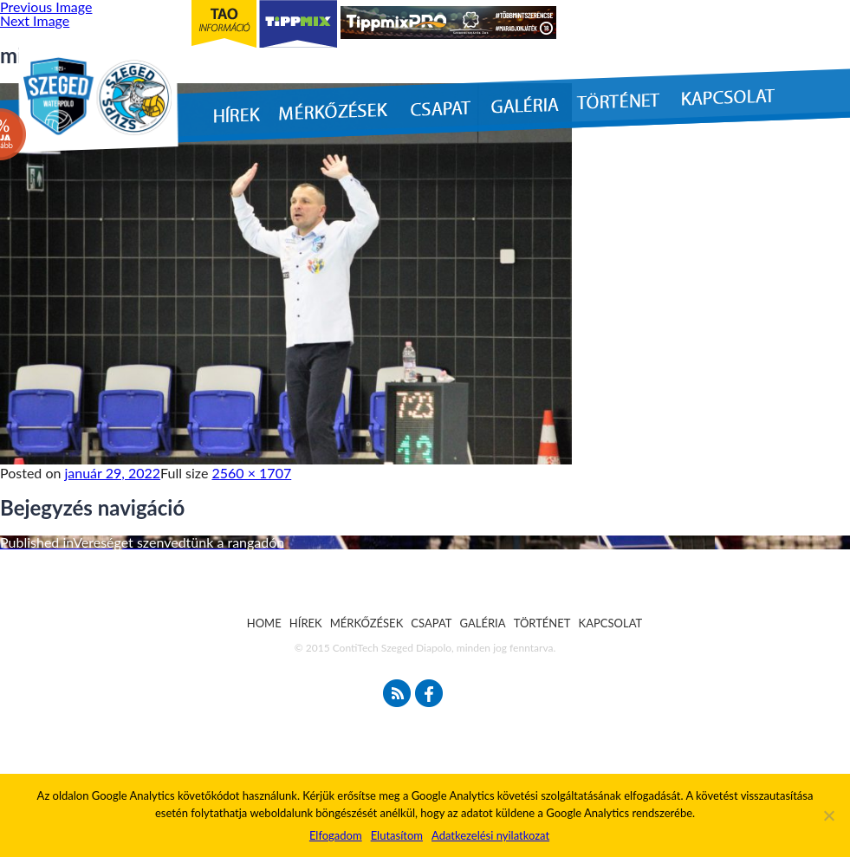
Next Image (34, 20)
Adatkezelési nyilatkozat (490, 835)
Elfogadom (335, 835)
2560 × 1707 (252, 472)
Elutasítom (397, 835)
